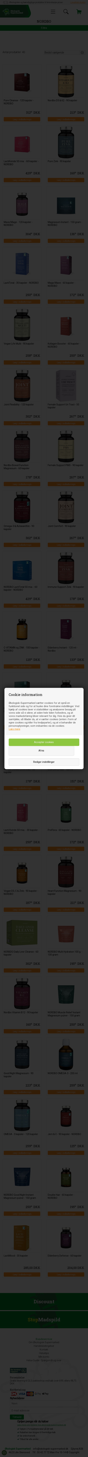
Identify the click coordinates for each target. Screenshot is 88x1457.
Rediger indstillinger (44, 762)
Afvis (41, 750)
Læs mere (14, 729)
